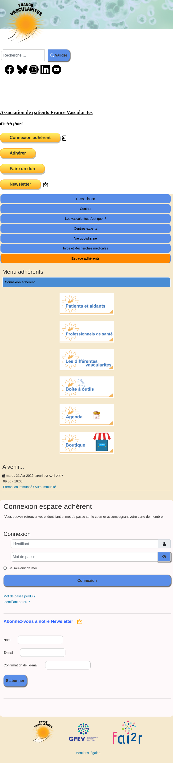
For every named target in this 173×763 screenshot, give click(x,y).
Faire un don (22, 168)
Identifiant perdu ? (17, 602)
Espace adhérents (86, 258)
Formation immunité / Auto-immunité (29, 487)
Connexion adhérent (30, 137)
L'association (85, 199)
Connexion (87, 581)
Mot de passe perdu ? (19, 596)
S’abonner (15, 681)
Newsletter (20, 184)
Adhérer (18, 153)
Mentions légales (88, 753)
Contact (85, 209)
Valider (58, 55)
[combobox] (23, 55)
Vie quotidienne (85, 238)
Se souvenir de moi (22, 568)
